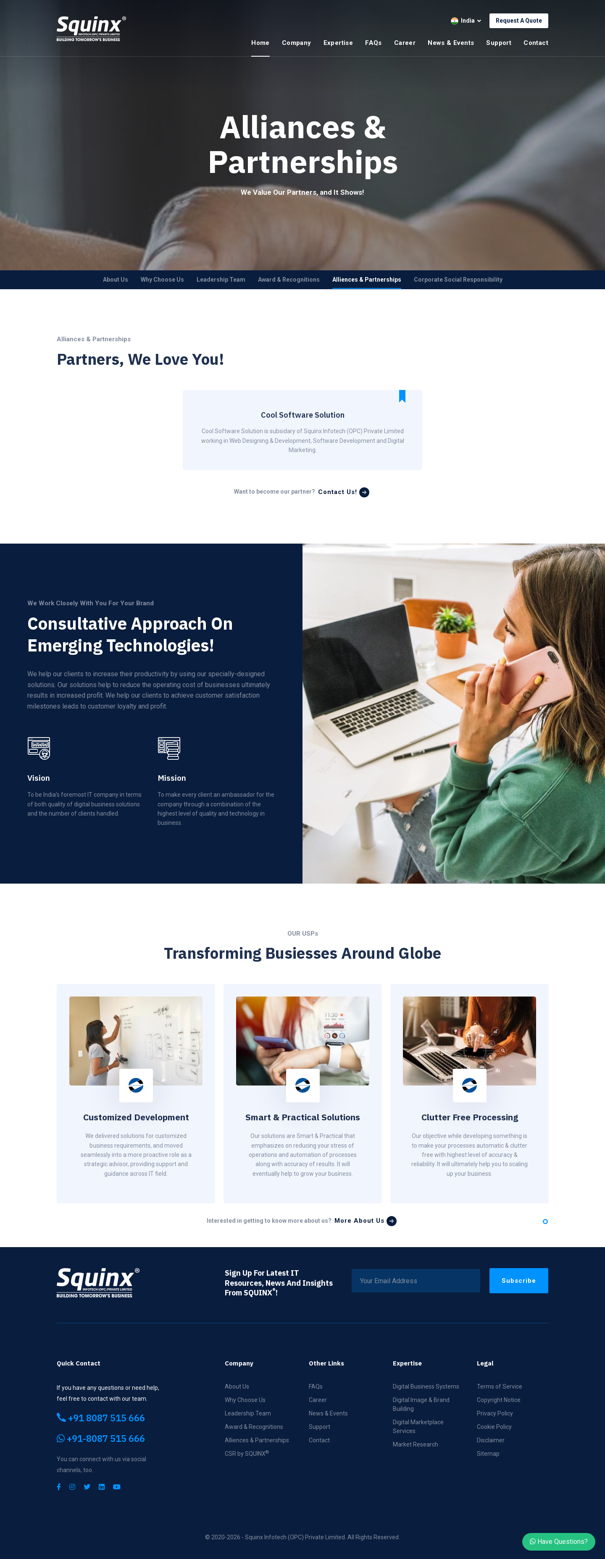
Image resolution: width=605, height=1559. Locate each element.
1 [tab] (545, 1221)
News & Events (451, 43)
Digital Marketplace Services (418, 1426)
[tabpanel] (136, 1093)
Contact (535, 43)
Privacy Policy (495, 1413)
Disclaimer (491, 1440)
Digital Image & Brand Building (421, 1404)
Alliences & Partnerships (366, 279)
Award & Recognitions (289, 279)
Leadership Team (221, 279)
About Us (115, 279)
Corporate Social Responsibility (458, 279)
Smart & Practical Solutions (302, 1117)
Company (296, 43)
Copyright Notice (499, 1400)
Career (405, 43)
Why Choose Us (162, 279)
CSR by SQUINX (247, 1453)
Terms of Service (499, 1386)
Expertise (338, 43)
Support (498, 43)
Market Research (415, 1444)
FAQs (373, 43)
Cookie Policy (494, 1426)
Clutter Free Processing (469, 1117)
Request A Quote (519, 20)
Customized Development (136, 1117)
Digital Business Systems (426, 1386)
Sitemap (488, 1453)
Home (260, 43)
